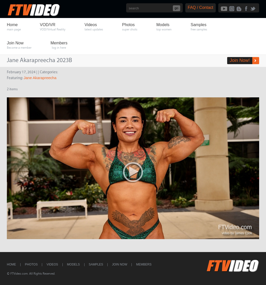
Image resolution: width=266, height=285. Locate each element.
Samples (96, 264)
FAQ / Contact (200, 7)
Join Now (119, 264)
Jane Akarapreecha (40, 78)
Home (11, 264)
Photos (31, 264)
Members (144, 264)
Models (73, 264)
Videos (52, 264)
